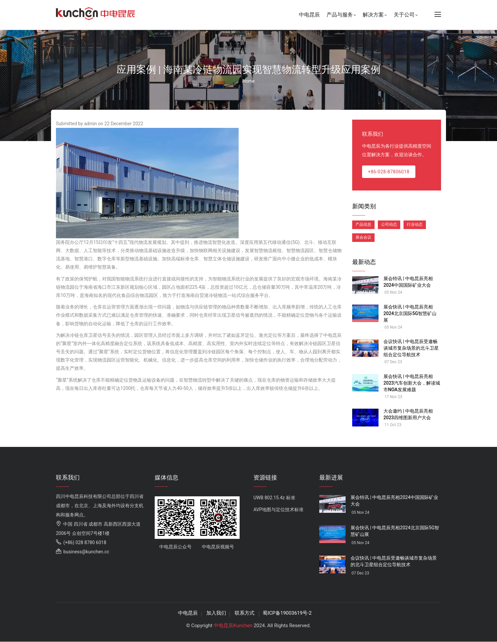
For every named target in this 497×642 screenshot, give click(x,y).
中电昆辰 (309, 15)
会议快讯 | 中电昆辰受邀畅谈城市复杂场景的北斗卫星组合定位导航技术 (411, 348)
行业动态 (415, 224)
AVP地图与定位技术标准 (278, 509)
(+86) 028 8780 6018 (81, 542)
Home (248, 81)
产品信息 (363, 224)
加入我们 (216, 613)
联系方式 (245, 613)
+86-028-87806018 (388, 171)
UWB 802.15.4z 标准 (274, 497)
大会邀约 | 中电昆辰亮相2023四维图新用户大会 (408, 414)
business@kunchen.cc (82, 551)
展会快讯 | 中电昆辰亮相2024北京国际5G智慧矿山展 (409, 313)
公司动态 (389, 224)
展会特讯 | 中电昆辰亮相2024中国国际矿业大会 (408, 282)
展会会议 (363, 237)
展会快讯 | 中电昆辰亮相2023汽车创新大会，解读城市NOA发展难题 (411, 383)
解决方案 (375, 15)
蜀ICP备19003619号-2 (287, 613)
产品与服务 (341, 15)
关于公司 (406, 15)
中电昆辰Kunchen (233, 625)
